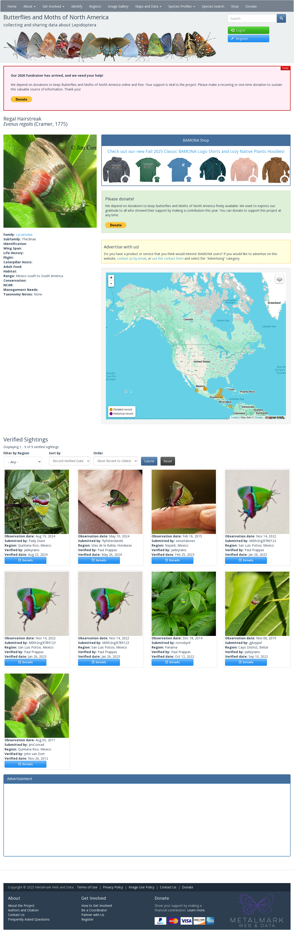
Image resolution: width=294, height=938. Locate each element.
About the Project (21, 905)
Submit (149, 461)
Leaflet (235, 417)
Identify (76, 6)
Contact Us (168, 887)
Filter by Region (16, 453)
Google (258, 417)
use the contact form (168, 258)
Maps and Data (148, 6)
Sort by (55, 453)
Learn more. (196, 910)
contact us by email (131, 258)
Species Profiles (181, 6)
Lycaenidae (24, 234)
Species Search (213, 6)
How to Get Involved (96, 905)
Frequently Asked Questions (29, 919)
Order (98, 453)
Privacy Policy (113, 887)
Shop (235, 6)
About (29, 6)
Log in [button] (238, 30)
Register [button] (239, 38)
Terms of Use (87, 887)
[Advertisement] (147, 819)
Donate (251, 6)
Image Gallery (118, 6)
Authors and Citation (23, 910)
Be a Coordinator (94, 910)
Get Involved (53, 6)
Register (87, 919)
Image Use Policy (141, 887)
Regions (95, 6)
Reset (168, 461)
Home (12, 6)
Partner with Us (92, 915)
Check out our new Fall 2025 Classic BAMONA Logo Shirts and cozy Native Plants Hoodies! (195, 151)
